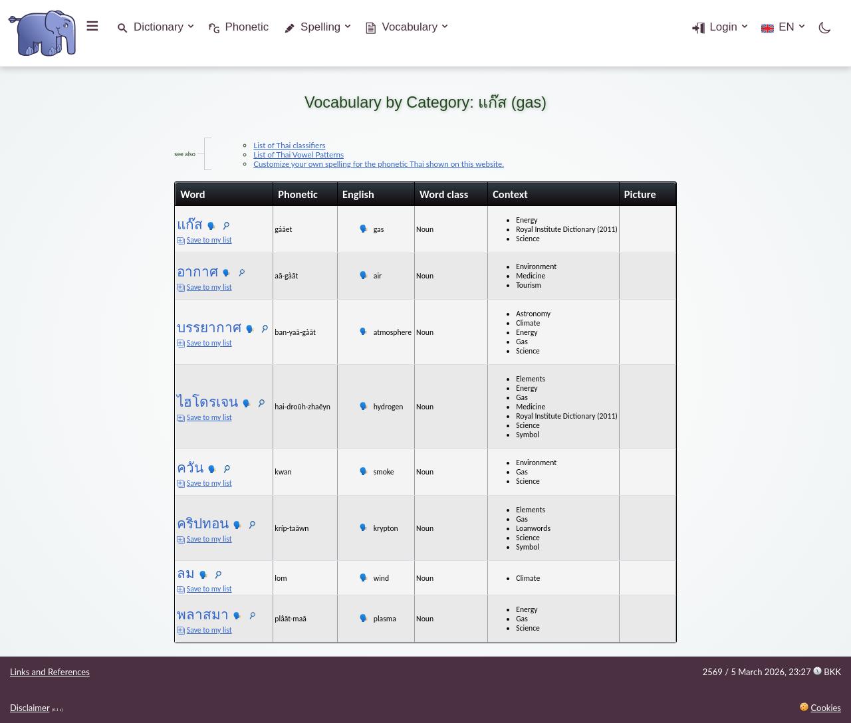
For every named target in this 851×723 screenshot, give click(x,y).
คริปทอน (183, 523)
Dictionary (158, 27)
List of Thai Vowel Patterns (278, 154)
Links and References (50, 672)
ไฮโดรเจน (187, 401)
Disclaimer (29, 707)
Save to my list (184, 240)
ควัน (170, 467)
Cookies (825, 707)
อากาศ (177, 271)
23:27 (815, 672)
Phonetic (247, 27)
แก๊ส (170, 224)
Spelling (320, 27)
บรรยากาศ (189, 327)
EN (786, 27)
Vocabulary (410, 27)
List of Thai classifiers (269, 145)
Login (723, 27)
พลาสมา (183, 614)
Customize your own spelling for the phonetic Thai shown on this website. (358, 163)
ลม (166, 573)
